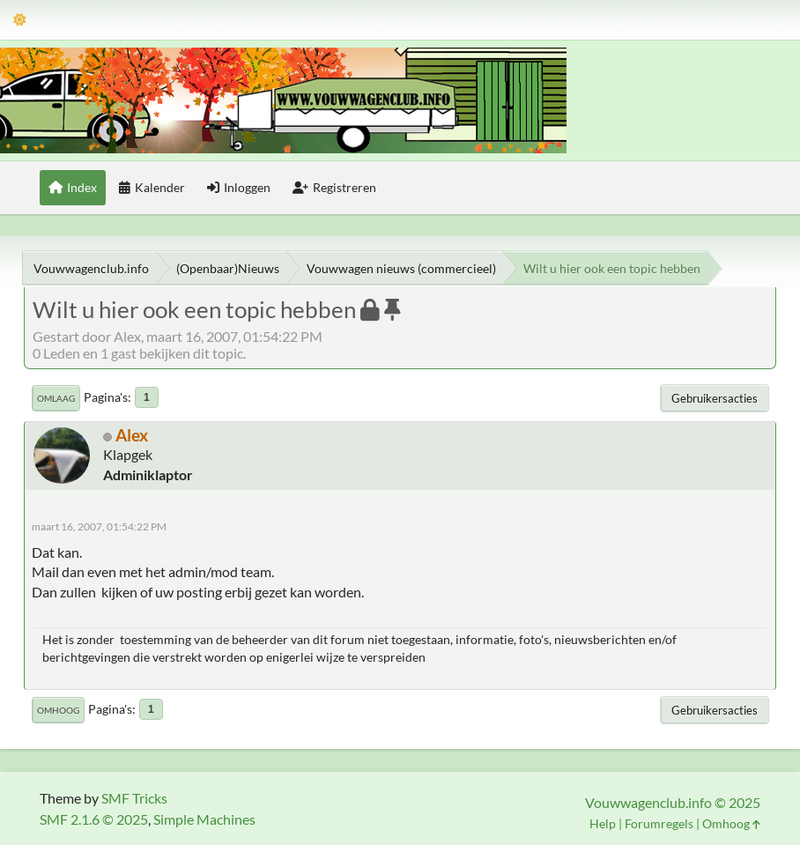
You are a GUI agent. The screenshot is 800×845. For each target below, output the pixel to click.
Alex (131, 435)
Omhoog (58, 710)
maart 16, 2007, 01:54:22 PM (99, 526)
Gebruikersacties (714, 398)
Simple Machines (204, 819)
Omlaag (56, 398)
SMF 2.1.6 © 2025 (94, 819)
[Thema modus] (20, 20)
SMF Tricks (134, 797)
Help (602, 823)
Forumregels (659, 823)
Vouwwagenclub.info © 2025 (672, 802)
